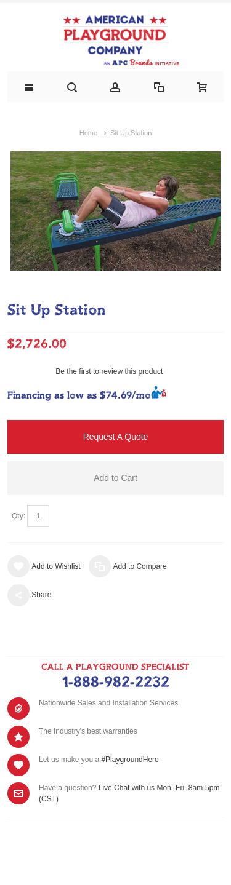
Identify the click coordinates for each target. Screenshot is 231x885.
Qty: (18, 516)
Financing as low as (79, 395)
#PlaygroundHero (129, 759)
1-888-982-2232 (115, 682)
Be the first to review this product (109, 371)
